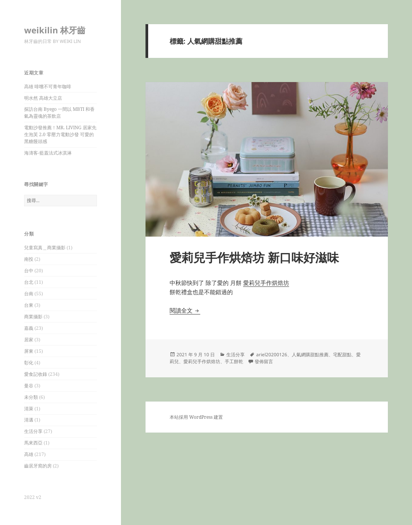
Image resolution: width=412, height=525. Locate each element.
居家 (28, 339)
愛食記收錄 (35, 374)
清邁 (28, 419)
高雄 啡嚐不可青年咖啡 (47, 86)
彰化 (28, 362)
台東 (28, 305)
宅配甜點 (342, 354)
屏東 (28, 351)
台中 (28, 270)
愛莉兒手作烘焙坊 (266, 282)
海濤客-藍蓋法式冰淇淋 (48, 153)
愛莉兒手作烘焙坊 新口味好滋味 (254, 257)
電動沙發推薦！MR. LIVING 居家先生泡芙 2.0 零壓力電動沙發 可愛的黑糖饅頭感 (60, 134)
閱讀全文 (185, 310)
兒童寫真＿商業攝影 (44, 247)
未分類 (31, 397)
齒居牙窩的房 (38, 465)
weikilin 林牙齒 (54, 30)
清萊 (28, 408)
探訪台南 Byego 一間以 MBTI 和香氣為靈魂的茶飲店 (59, 112)
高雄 (28, 454)
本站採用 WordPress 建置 (196, 417)
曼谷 (28, 385)
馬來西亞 (33, 442)
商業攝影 (33, 316)
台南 (28, 293)
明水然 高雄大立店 (43, 98)
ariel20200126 (271, 354)
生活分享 (33, 431)
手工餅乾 (234, 361)
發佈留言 (264, 361)
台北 (28, 282)
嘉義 (28, 328)
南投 (28, 259)
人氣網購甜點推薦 (310, 354)
